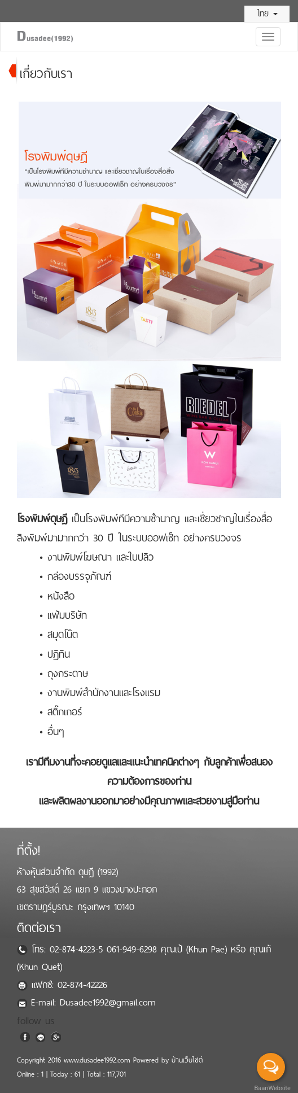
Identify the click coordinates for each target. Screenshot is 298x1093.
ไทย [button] (267, 13)
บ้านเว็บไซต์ (187, 1060)
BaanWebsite (271, 1088)
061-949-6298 (134, 949)
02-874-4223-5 (78, 949)
